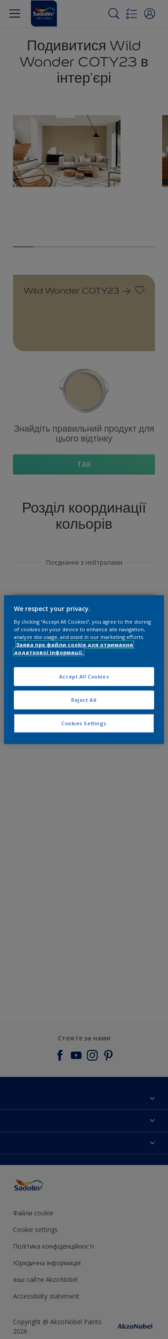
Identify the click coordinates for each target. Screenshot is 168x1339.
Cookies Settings (84, 722)
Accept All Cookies (84, 676)
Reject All (84, 699)
